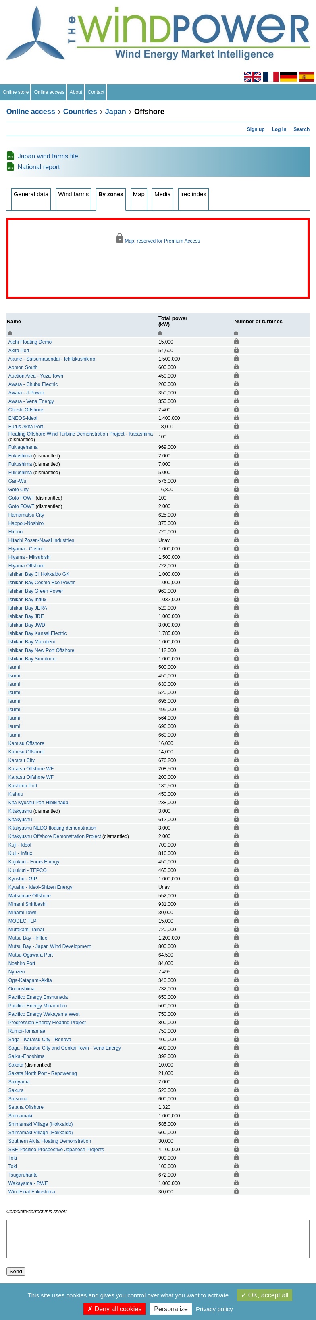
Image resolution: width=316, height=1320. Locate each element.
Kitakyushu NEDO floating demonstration (52, 828)
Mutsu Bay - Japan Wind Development (49, 946)
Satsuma (17, 1099)
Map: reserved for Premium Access (158, 238)
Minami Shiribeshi (27, 904)
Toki (12, 1158)
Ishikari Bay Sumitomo (32, 659)
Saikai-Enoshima (26, 1056)
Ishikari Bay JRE (26, 616)
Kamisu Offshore (26, 743)
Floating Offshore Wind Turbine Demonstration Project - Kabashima (80, 434)
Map (139, 194)
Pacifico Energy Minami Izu (37, 1006)
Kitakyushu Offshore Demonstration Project (54, 836)
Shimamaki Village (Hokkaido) (40, 1124)
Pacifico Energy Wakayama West (44, 1014)
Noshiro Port (21, 963)
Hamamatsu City (26, 515)
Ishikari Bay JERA (27, 608)
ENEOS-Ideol (22, 418)
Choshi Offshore (26, 410)
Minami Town (22, 912)
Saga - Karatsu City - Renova (39, 1039)
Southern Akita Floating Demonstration (49, 1141)
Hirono (15, 532)
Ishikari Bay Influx (27, 599)
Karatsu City (21, 760)
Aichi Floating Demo (30, 342)
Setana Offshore (26, 1107)
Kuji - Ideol (19, 845)
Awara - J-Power (26, 393)
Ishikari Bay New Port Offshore (41, 650)
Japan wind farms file (48, 156)
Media (162, 194)
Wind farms (73, 194)
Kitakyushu (20, 811)
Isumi (14, 667)
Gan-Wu (17, 481)
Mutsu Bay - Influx (27, 938)
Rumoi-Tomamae (26, 1031)
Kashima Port (22, 786)
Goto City (18, 489)
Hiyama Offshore (26, 566)
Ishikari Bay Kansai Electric (37, 633)
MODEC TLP (22, 921)
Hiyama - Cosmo (26, 549)
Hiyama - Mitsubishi (29, 557)
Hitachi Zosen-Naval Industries (41, 540)
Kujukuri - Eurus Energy (34, 862)
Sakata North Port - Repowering (42, 1073)
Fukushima (20, 456)
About (76, 92)
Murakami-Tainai (26, 929)
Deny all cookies (114, 1308)
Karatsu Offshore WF (31, 769)
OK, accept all (264, 1295)
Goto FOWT (21, 498)
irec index (193, 194)
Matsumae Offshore (29, 896)
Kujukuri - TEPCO (27, 870)
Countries (80, 112)
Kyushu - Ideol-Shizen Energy (40, 887)
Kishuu (15, 794)
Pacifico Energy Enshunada (38, 997)
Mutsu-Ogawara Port (30, 955)
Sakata (15, 1065)
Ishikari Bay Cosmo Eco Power (41, 582)
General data (31, 194)
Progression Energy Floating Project (47, 1022)
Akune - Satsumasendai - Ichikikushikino (51, 359)
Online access (49, 92)
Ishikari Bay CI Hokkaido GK (38, 574)
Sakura (16, 1090)
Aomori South (23, 367)
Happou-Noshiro (26, 523)
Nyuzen (16, 972)
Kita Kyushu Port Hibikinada (38, 802)
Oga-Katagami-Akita (30, 980)
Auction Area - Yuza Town (35, 376)
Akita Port (18, 350)
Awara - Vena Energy (31, 401)
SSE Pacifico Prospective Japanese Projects (56, 1149)
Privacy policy (214, 1308)
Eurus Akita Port (25, 427)
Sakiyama (19, 1082)
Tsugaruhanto (23, 1175)
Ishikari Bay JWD (26, 625)
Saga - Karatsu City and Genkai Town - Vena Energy (64, 1048)
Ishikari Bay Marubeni (31, 642)
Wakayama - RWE (28, 1183)
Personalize (171, 1308)
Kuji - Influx (20, 853)
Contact (96, 92)
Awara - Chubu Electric (33, 384)
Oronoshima (21, 989)
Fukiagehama (23, 447)
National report (39, 167)
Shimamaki (20, 1116)
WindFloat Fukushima (31, 1192)
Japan (115, 112)
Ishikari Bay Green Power (35, 591)
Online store (15, 92)
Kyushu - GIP (22, 879)
